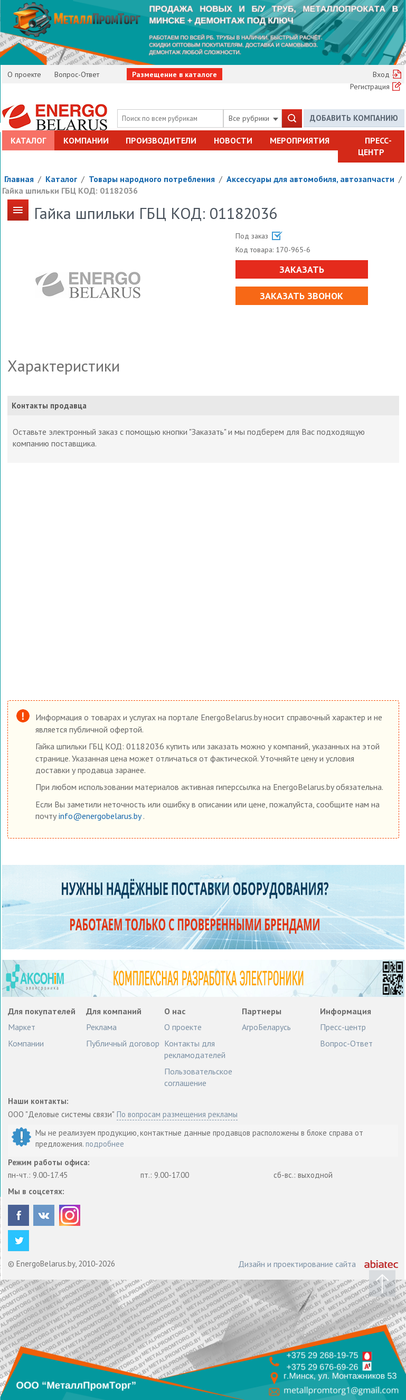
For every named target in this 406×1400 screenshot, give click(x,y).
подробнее (105, 1144)
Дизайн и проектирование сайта (297, 1264)
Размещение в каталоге (174, 74)
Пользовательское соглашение (198, 1077)
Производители (161, 140)
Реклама (101, 1027)
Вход (381, 74)
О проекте (24, 74)
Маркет (21, 1027)
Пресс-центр (375, 146)
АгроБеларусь (266, 1027)
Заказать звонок (301, 296)
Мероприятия (299, 140)
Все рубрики (253, 118)
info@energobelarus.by (101, 816)
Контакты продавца (49, 406)
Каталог (28, 140)
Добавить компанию (354, 118)
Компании (86, 140)
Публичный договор (122, 1043)
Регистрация (370, 86)
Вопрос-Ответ (76, 74)
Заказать (301, 269)
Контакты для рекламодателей (194, 1049)
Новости (233, 140)
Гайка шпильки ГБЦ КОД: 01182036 (70, 190)
